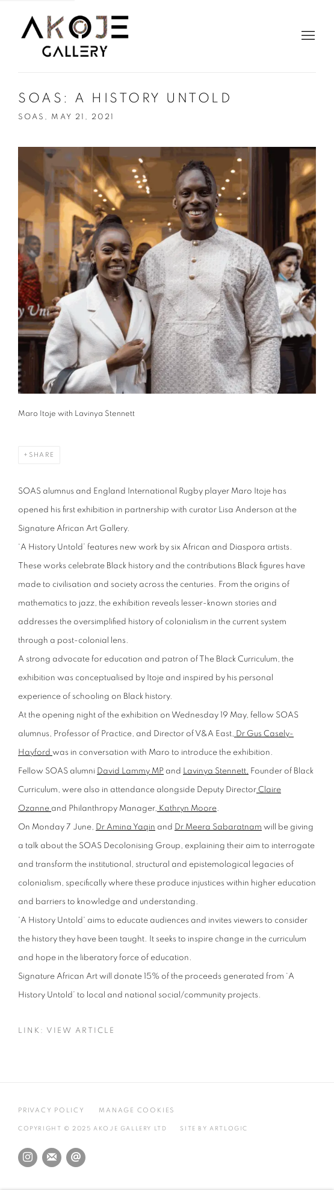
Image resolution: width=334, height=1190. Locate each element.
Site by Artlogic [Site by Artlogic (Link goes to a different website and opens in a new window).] (214, 1129)
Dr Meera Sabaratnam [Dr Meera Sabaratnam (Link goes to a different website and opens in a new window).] (218, 827)
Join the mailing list (51, 1157)
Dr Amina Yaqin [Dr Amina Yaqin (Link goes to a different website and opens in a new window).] (125, 827)
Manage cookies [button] (137, 1110)
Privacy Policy (51, 1110)
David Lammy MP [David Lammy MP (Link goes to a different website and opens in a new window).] (130, 771)
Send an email (75, 1157)
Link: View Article (66, 1031)
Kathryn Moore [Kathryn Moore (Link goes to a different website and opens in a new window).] (187, 808)
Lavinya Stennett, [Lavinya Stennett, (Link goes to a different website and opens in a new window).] (216, 771)
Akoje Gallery (84, 36)
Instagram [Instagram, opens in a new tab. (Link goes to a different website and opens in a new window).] (27, 1157)
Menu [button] (307, 36)
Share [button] (42, 454)
